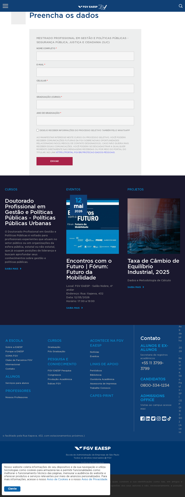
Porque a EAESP (14, 351)
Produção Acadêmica (60, 379)
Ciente (12, 489)
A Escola (14, 340)
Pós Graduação (56, 351)
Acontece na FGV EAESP (107, 343)
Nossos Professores (16, 397)
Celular (42, 81)
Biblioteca (95, 375)
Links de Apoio (104, 364)
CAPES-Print (101, 396)
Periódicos (96, 371)
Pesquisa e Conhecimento (62, 362)
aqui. (143, 409)
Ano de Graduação (48, 113)
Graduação (54, 347)
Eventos (94, 356)
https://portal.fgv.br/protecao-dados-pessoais (85, 152)
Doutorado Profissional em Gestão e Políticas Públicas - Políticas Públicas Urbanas (30, 212)
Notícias (94, 352)
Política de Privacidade (92, 463)
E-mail (40, 65)
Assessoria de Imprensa (103, 384)
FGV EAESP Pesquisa (59, 371)
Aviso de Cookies (57, 479)
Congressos (54, 375)
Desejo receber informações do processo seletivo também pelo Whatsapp (85, 130)
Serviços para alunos (17, 383)
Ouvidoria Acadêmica (102, 379)
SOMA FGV (11, 356)
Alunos (12, 376)
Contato (10, 369)
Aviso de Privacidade (94, 479)
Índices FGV (54, 384)
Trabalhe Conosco (100, 388)
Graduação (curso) (49, 97)
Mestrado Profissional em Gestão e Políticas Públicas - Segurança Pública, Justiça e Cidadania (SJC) (82, 40)
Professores (18, 391)
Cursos (54, 340)
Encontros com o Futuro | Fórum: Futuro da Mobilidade (89, 269)
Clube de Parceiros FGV (18, 360)
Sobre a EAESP (14, 347)
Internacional (12, 364)
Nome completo (46, 48)
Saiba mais (11, 269)
